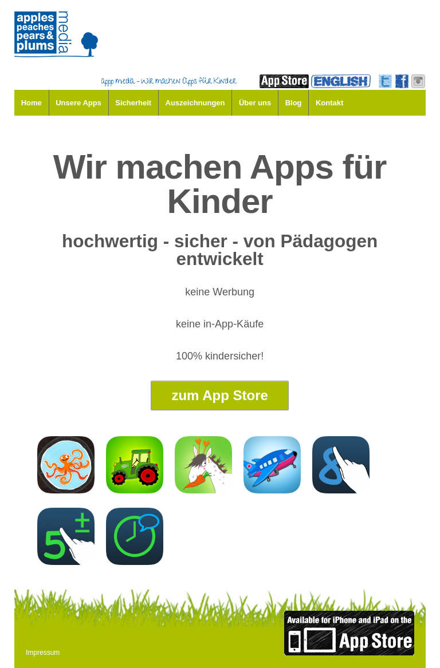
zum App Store (219, 395)
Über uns (255, 102)
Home (31, 102)
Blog (293, 102)
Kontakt (329, 102)
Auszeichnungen (195, 102)
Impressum (43, 653)
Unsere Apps (78, 102)
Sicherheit (133, 102)
